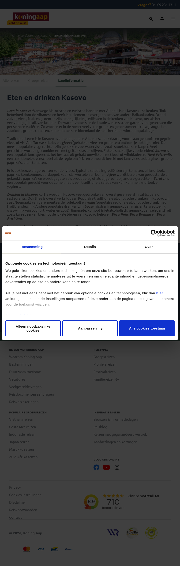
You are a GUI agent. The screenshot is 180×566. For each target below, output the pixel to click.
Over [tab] (149, 247)
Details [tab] (90, 247)
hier (159, 293)
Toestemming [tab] (31, 247)
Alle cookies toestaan (147, 328)
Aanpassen (90, 328)
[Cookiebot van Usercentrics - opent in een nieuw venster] (154, 233)
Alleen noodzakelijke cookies (33, 328)
